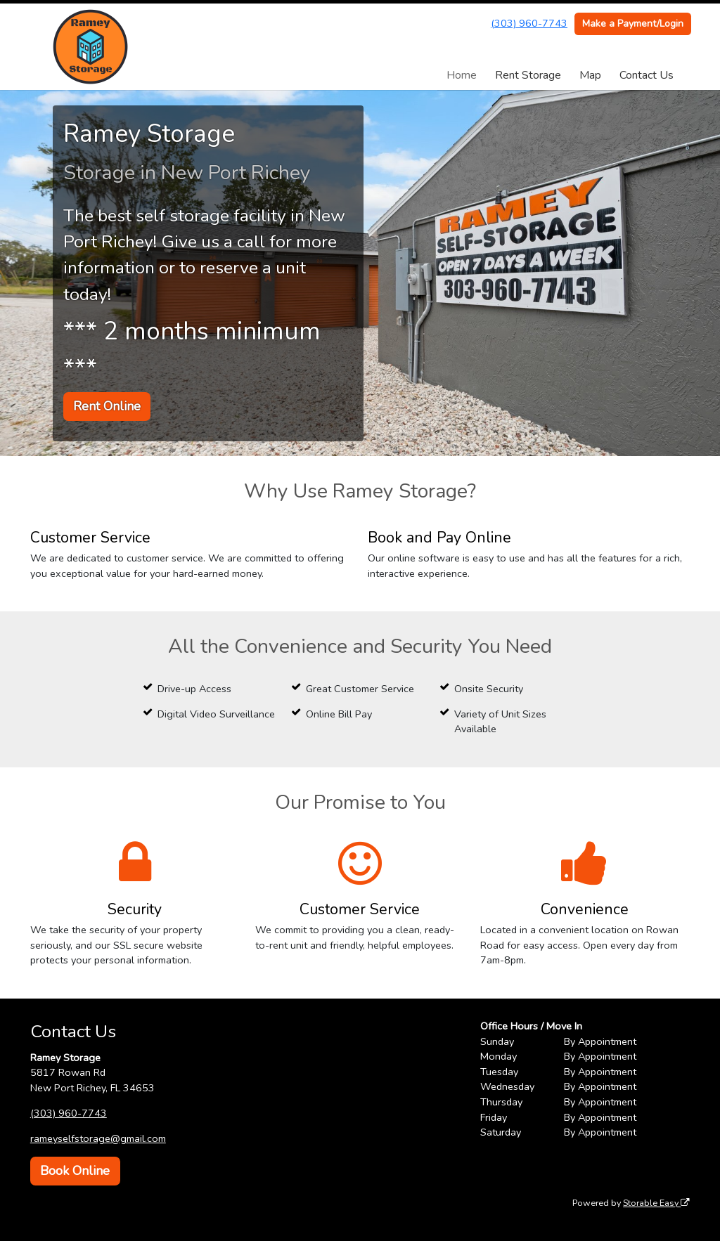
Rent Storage (528, 75)
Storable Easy (656, 1203)
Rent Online (107, 406)
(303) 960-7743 (529, 23)
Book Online (75, 1170)
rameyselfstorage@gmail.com (98, 1138)
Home (461, 75)
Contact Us (646, 75)
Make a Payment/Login (632, 23)
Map (590, 75)
